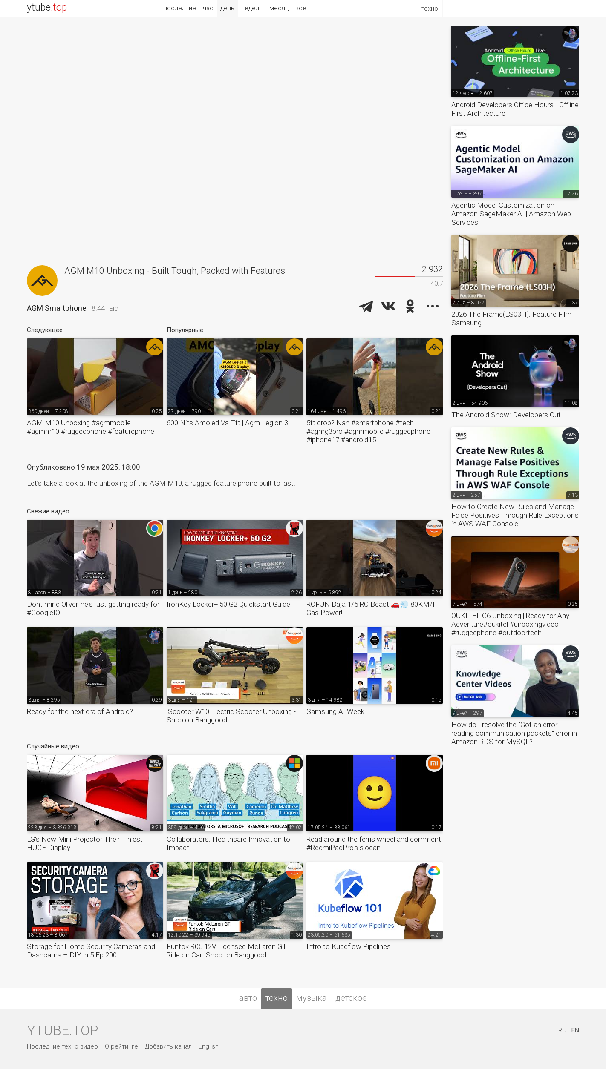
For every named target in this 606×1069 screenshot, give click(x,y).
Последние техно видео (62, 1046)
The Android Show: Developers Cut (506, 414)
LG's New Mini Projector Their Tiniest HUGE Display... (85, 843)
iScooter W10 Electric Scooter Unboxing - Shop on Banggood (231, 715)
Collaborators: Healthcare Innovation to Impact (228, 843)
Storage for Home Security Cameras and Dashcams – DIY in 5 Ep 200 (91, 950)
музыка (311, 998)
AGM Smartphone (57, 308)
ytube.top (62, 1030)
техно (276, 998)
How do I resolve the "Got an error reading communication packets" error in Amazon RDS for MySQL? (514, 733)
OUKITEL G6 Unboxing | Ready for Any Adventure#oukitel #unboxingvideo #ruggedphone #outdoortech (510, 624)
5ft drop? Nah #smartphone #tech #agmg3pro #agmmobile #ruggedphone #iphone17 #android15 (368, 431)
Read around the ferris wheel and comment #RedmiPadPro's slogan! (373, 843)
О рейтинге (121, 1046)
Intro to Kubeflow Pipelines (348, 946)
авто (248, 998)
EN (575, 1030)
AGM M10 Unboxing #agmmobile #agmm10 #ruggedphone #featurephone (90, 427)
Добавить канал (168, 1046)
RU (562, 1030)
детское (351, 998)
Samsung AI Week (335, 711)
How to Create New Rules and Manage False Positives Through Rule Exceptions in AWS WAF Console (515, 515)
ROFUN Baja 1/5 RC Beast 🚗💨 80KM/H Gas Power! (372, 608)
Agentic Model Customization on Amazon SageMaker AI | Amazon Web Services (511, 213)
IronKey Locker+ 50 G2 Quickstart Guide (228, 604)
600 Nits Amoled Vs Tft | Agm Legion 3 (227, 422)
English (209, 1046)
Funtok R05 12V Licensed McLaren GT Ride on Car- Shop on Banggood (227, 950)
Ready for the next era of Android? (80, 711)
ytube (47, 7)
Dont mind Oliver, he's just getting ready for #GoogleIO (93, 608)
